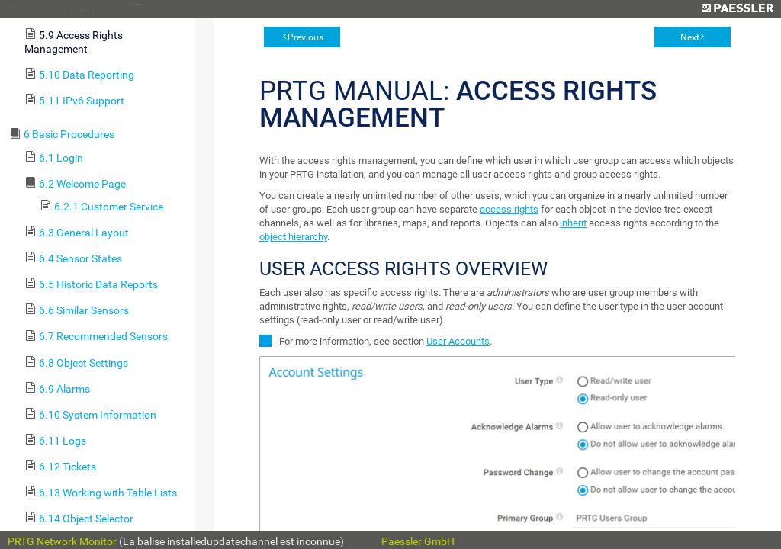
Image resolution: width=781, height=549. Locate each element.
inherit (573, 223)
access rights (509, 209)
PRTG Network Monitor (62, 541)
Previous (305, 37)
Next (689, 37)
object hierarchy (293, 236)
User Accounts (458, 341)
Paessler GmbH (418, 541)
